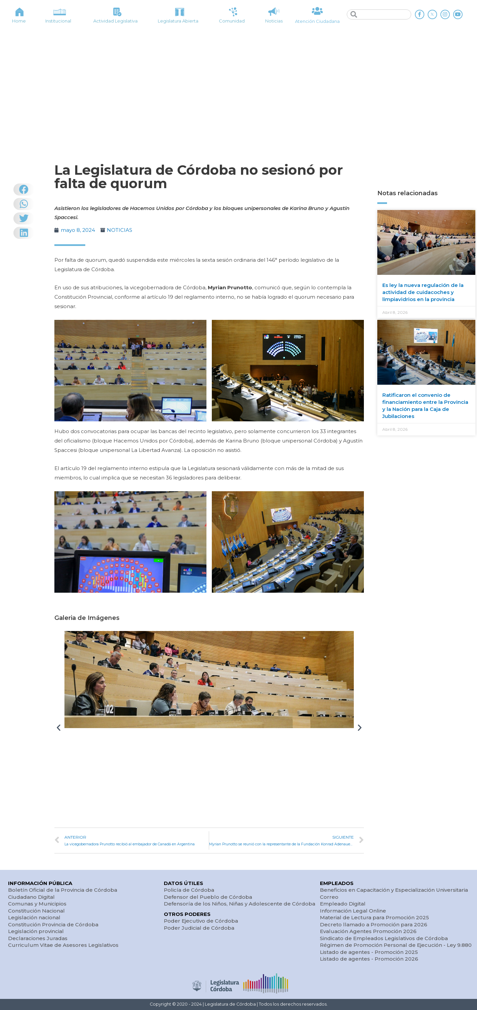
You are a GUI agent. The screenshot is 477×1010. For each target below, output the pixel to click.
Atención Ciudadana (317, 21)
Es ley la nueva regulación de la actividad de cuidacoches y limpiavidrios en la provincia (423, 292)
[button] (58, 727)
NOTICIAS (119, 230)
